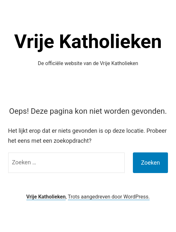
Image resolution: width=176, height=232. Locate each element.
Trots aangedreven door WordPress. (109, 197)
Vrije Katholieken (88, 41)
